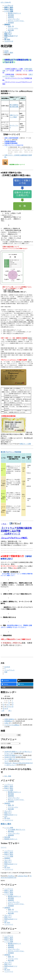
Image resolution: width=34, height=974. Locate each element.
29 (5, 708)
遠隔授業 (11, 17)
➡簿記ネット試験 (25, 444)
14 (3, 704)
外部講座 (11, 22)
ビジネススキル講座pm (11, 725)
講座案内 (7, 803)
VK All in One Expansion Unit (16, 876)
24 (9, 706)
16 (7, 704)
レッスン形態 (8, 790)
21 (3, 706)
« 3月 (2, 710)
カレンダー (8, 811)
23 (7, 706)
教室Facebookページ (10, 814)
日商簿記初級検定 (10, 141)
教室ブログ (8, 813)
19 (12, 704)
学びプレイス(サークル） (16, 21)
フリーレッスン (13, 28)
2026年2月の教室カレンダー (13, 755)
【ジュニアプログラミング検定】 (14, 538)
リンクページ (8, 820)
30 (7, 708)
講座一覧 (11, 26)
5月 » (10, 710)
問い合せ (7, 818)
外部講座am (8, 721)
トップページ (8, 784)
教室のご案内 (8, 786)
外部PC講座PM (9, 719)
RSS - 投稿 (7, 776)
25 (11, 706)
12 (12, 702)
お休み (6, 723)
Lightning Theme (22, 876)
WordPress (11, 876)
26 (12, 706)
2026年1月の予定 (9, 757)
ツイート (4, 847)
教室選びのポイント (14, 13)
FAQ (5, 816)
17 (9, 704)
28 (3, 708)
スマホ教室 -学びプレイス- (16, 829)
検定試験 (11, 30)
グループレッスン (14, 19)
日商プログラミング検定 (12, 145)
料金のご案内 (8, 788)
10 (9, 702)
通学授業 (11, 15)
